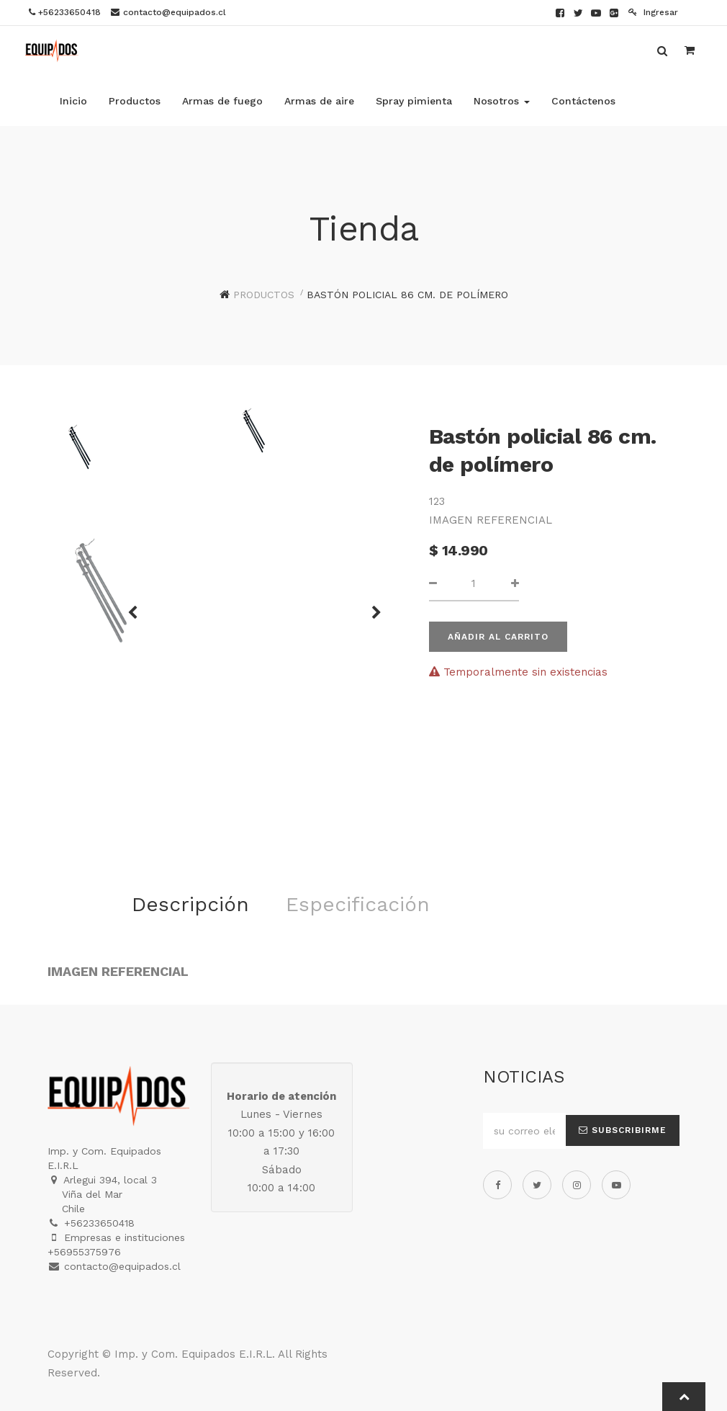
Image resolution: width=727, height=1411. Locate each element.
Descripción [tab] (190, 904)
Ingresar (653, 12)
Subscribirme (623, 1130)
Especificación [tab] (358, 904)
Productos (263, 294)
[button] (371, 606)
